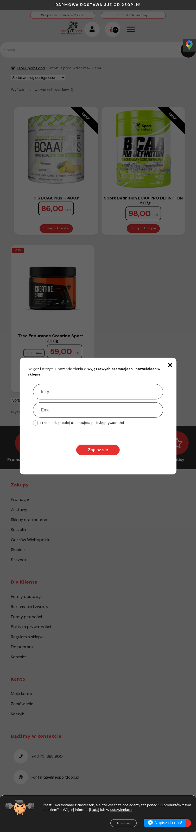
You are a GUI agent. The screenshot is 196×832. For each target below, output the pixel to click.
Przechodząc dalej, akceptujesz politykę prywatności (82, 423)
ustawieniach (121, 809)
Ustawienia (123, 823)
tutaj (95, 809)
